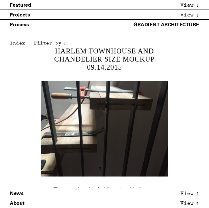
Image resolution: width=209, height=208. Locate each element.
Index (17, 43)
